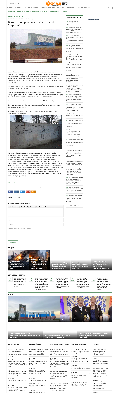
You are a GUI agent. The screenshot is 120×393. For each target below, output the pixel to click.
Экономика (61, 8)
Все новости (74, 206)
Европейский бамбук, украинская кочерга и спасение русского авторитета (74, 115)
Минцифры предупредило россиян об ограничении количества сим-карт (79, 384)
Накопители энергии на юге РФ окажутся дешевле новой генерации (80, 375)
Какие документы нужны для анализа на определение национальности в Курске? (101, 361)
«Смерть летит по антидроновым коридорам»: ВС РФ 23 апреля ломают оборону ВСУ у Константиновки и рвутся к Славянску (74, 39)
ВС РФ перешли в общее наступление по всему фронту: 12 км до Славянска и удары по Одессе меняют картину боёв (74, 162)
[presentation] (21, 235)
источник (11, 182)
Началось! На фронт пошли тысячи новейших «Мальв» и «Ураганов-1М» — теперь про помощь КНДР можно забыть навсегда (73, 133)
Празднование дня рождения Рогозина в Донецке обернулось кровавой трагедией (17, 373)
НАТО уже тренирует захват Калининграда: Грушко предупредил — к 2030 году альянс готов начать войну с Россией (74, 98)
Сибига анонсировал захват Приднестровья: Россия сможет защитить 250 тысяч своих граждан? (38, 362)
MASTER (21, 19)
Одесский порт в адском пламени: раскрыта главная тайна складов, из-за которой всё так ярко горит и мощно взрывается (74, 198)
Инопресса (35, 11)
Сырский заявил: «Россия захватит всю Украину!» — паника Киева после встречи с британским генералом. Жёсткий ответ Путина (74, 181)
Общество (70, 8)
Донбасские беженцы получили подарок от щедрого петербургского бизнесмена (17, 389)
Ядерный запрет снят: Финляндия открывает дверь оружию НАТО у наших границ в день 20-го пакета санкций (74, 30)
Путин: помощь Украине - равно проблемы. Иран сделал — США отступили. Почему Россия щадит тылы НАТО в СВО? (82, 283)
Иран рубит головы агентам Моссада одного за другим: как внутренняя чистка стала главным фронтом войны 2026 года (74, 48)
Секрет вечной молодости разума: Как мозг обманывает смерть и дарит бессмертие (80, 359)
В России (34, 8)
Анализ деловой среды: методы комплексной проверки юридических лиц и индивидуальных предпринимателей (102, 385)
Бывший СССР (44, 11)
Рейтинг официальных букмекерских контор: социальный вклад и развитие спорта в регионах (102, 352)
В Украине (43, 8)
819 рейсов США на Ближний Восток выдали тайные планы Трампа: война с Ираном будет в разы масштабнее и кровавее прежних (74, 77)
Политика (51, 8)
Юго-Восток (11, 11)
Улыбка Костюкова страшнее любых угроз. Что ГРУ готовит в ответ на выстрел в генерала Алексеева (74, 189)
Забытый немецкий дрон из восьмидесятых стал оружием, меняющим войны (80, 351)
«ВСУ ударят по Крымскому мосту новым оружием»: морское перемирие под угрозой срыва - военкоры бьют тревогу (17, 353)
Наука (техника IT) (55, 11)
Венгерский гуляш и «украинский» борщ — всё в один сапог (73, 22)
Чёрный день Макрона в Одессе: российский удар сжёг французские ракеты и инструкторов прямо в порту (74, 57)
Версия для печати (38, 19)
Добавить (13, 242)
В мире (27, 8)
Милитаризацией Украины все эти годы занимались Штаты (17, 381)
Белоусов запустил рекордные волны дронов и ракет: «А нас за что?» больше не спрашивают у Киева (20, 282)
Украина (19, 16)
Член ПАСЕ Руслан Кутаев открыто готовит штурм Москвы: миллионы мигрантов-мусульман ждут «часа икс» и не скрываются (74, 142)
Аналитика (19, 8)
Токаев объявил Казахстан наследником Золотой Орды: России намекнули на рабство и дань (17, 364)
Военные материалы (83, 8)
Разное (65, 11)
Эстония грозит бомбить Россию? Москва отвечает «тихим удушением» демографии (37, 372)
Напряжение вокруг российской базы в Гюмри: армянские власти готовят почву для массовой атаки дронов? (38, 352)
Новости (10, 8)
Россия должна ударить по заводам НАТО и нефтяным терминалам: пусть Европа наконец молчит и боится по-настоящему (74, 171)
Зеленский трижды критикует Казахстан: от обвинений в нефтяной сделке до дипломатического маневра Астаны (38, 383)
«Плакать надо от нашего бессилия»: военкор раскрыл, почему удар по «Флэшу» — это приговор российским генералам (74, 123)
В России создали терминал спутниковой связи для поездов (80, 367)
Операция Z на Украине (24, 11)
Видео (11, 248)
